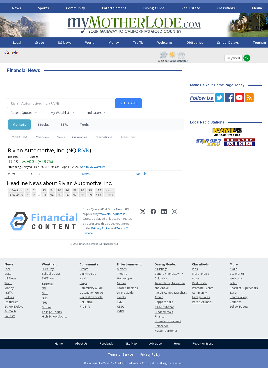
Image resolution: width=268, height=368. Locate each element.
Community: (89, 264)
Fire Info (85, 307)
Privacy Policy (100, 228)
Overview (42, 137)
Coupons (235, 302)
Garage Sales (201, 297)
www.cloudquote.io (112, 214)
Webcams (164, 42)
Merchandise (200, 274)
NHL (44, 302)
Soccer (46, 307)
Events (84, 269)
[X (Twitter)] (142, 221)
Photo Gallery (238, 297)
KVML (120, 302)
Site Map (131, 343)
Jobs (195, 269)
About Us (81, 343)
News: (9, 264)
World (89, 42)
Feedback (106, 343)
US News (64, 42)
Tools (84, 124)
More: (234, 264)
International (104, 137)
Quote (36, 173)
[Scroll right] (261, 7)
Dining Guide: (165, 264)
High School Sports (54, 316)
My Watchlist (59, 112)
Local (17, 42)
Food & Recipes (127, 288)
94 (51, 190)
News (16, 8)
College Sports (52, 312)
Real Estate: (164, 307)
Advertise (155, 343)
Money (113, 42)
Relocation (162, 326)
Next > (109, 190)
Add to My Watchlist (92, 167)
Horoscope (124, 278)
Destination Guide (91, 293)
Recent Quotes (21, 112)
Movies (121, 269)
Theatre (122, 274)
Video (233, 283)
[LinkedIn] (164, 221)
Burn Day (48, 269)
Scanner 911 (238, 274)
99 (90, 190)
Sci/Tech (10, 311)
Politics (9, 297)
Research (139, 173)
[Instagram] (174, 221)
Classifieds (226, 8)
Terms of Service (120, 354)
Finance (160, 316)
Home (59, 343)
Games (121, 283)
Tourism (10, 316)
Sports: (47, 283)
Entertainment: (129, 264)
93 (44, 190)
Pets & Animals (201, 302)
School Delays (228, 42)
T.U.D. (233, 293)
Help (177, 343)
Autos (195, 278)
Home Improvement (168, 321)
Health (84, 278)
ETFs (64, 124)
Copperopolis (164, 302)
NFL (44, 288)
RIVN (83, 150)
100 (98, 190)
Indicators (94, 112)
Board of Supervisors (244, 288)
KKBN (120, 311)
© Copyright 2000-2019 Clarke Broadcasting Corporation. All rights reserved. (134, 363)
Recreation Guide (91, 297)
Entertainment (114, 8)
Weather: (49, 264)
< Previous (16, 190)
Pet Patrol (86, 302)
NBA (45, 298)
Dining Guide (153, 8)
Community (75, 8)
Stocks (43, 124)
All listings (161, 269)
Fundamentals (164, 312)
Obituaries (194, 42)
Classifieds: (201, 264)
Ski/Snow (48, 278)
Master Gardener (166, 331)
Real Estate (190, 8)
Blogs (83, 283)
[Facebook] (153, 221)
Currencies (79, 137)
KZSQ (120, 307)
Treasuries (128, 137)
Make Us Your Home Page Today (217, 85)
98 (82, 190)
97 (74, 190)
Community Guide (91, 288)
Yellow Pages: (239, 307)
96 (67, 190)
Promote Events (202, 288)
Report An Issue (202, 343)
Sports (43, 8)
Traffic (138, 42)
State (39, 42)
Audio (233, 269)
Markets (19, 124)
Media (257, 8)
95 (59, 190)
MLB (45, 293)
